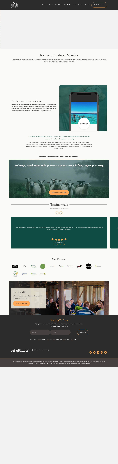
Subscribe (85, 434)
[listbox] (59, 297)
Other (70, 440)
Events (53, 5)
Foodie (63, 440)
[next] (62, 274)
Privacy (44, 450)
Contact (88, 5)
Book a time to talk (101, 5)
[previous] (55, 274)
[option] (30, 297)
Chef (46, 440)
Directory (46, 5)
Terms (39, 450)
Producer (38, 440)
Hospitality (55, 440)
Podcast (82, 5)
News (76, 5)
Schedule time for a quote (59, 243)
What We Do (60, 5)
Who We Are (69, 5)
